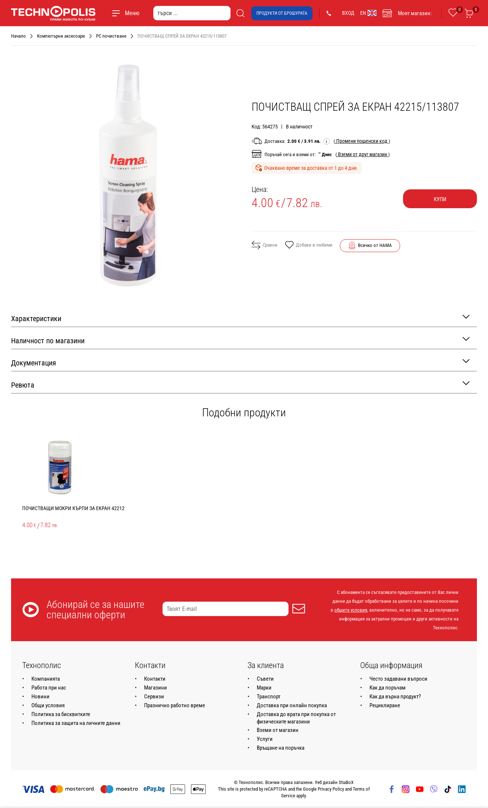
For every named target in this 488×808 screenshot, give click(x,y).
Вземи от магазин (277, 730)
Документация (240, 362)
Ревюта (240, 384)
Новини (40, 696)
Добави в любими (308, 245)
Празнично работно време (174, 705)
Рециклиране (384, 705)
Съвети (265, 678)
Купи (440, 199)
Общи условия (48, 705)
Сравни (264, 245)
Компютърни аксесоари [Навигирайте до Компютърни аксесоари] (61, 36)
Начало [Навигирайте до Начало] (18, 36)
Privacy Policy (331, 789)
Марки (264, 687)
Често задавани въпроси (398, 678)
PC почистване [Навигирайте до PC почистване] (111, 36)
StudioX (346, 782)
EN (368, 13)
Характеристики (240, 318)
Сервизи (154, 696)
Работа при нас (48, 687)
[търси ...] (192, 13)
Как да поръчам (387, 687)
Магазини (155, 687)
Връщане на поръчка (280, 748)
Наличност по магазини (240, 340)
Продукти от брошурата (281, 13)
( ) (362, 141)
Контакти (154, 678)
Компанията (45, 678)
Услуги (265, 739)
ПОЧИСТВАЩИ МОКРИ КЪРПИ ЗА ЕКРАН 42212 (73, 508)
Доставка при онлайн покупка (292, 705)
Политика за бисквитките (60, 714)
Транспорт (268, 696)
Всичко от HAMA (375, 245)
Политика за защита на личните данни (75, 723)
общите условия (350, 610)
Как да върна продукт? (395, 696)
